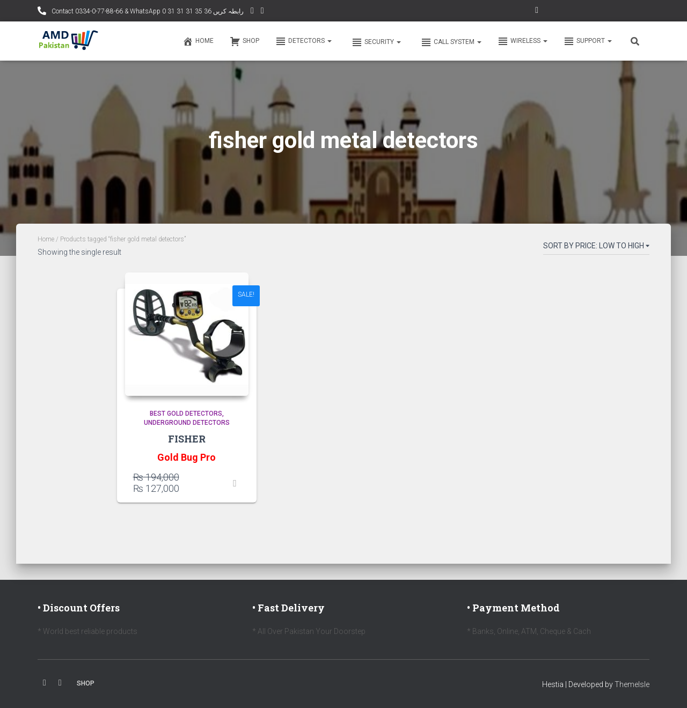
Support (588, 41)
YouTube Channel (252, 12)
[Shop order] (596, 248)
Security (375, 42)
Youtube (60, 682)
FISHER (187, 438)
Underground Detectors (187, 422)
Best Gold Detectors (186, 413)
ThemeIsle (632, 684)
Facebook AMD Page (262, 12)
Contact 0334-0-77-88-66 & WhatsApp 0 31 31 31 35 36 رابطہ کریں (147, 11)
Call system (450, 42)
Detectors (303, 41)
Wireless (522, 41)
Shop (244, 41)
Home (198, 41)
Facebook (45, 682)
